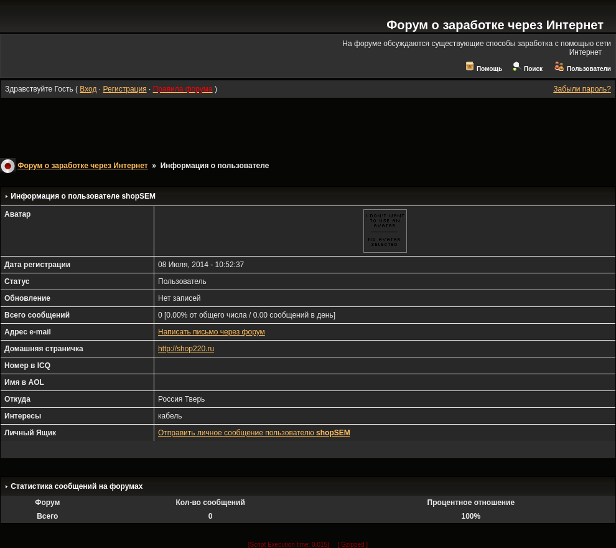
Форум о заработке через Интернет (495, 25)
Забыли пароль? (582, 89)
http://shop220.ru (186, 348)
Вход (88, 89)
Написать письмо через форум (211, 332)
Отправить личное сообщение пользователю (254, 432)
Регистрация (124, 89)
